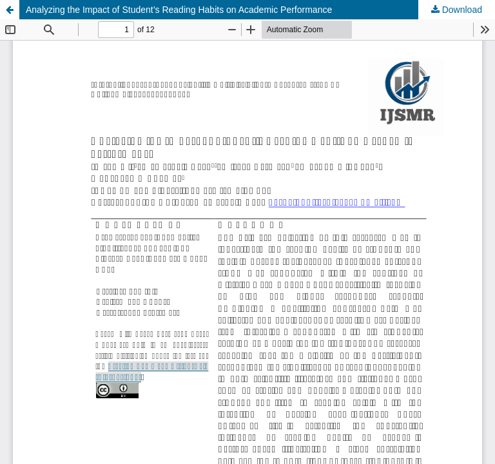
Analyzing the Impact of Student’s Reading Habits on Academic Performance (179, 10)
